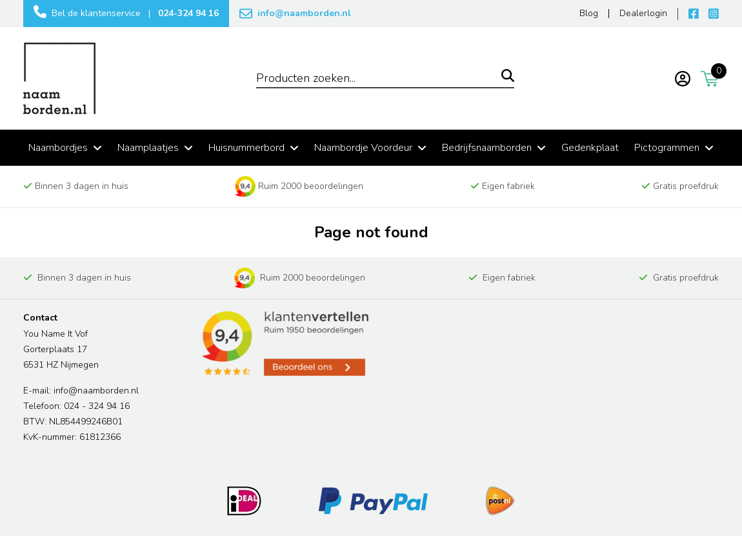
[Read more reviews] (284, 344)
